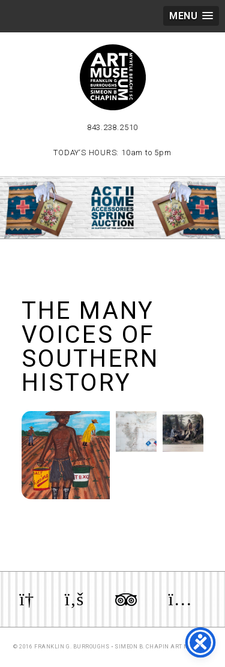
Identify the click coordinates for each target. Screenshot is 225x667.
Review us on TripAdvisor (126, 599)
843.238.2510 (112, 127)
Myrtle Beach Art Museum (113, 77)
